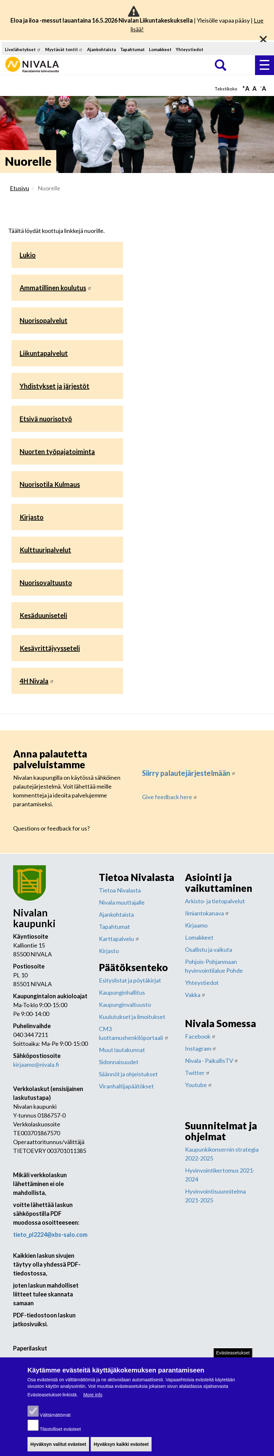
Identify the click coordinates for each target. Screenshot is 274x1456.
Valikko (264, 65)
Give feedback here (170, 796)
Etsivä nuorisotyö (46, 419)
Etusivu (19, 188)
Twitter (197, 1072)
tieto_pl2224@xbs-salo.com (50, 1234)
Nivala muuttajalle (122, 902)
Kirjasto (32, 517)
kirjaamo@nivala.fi (36, 1064)
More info (92, 1397)
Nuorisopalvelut (43, 320)
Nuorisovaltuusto (46, 582)
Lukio (28, 255)
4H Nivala (37, 681)
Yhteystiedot (189, 49)
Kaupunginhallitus (122, 992)
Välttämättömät (55, 1417)
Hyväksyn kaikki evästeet (121, 1446)
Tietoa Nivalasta (120, 890)
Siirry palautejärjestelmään (189, 773)
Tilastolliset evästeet (60, 1431)
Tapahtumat (132, 49)
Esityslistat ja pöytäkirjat (130, 980)
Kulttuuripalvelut (45, 550)
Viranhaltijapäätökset (126, 1086)
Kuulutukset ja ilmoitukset (132, 1016)
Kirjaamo (196, 925)
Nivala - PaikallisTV (212, 1060)
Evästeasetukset (233, 1354)
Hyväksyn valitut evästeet (58, 1446)
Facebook (200, 1036)
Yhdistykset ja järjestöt (54, 386)
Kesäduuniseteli (43, 615)
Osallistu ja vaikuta (208, 949)
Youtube (198, 1084)
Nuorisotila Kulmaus (50, 484)
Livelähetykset (23, 49)
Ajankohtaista (101, 49)
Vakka (195, 994)
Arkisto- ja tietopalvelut (215, 901)
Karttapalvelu (119, 938)
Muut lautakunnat (122, 1049)
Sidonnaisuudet (118, 1061)
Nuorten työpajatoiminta (57, 451)
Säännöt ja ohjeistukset (128, 1074)
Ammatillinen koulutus (56, 288)
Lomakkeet (160, 49)
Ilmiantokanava (207, 913)
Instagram (201, 1048)
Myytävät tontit (64, 49)
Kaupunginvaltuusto (125, 1004)
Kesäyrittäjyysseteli (50, 648)
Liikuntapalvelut (44, 353)
